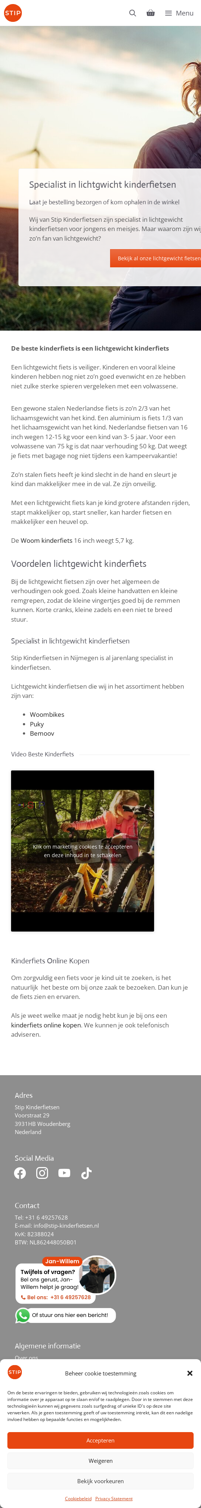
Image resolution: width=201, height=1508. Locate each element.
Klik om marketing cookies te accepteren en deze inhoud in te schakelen (83, 851)
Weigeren (101, 1460)
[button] (190, 1373)
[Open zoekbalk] (133, 13)
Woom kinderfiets (46, 540)
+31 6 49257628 (46, 1217)
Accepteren (100, 1440)
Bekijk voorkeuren (100, 1481)
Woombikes (47, 714)
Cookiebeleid (78, 1498)
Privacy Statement (114, 1498)
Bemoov (42, 733)
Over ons (26, 1357)
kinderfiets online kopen (46, 1025)
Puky (37, 724)
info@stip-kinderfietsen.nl (66, 1225)
